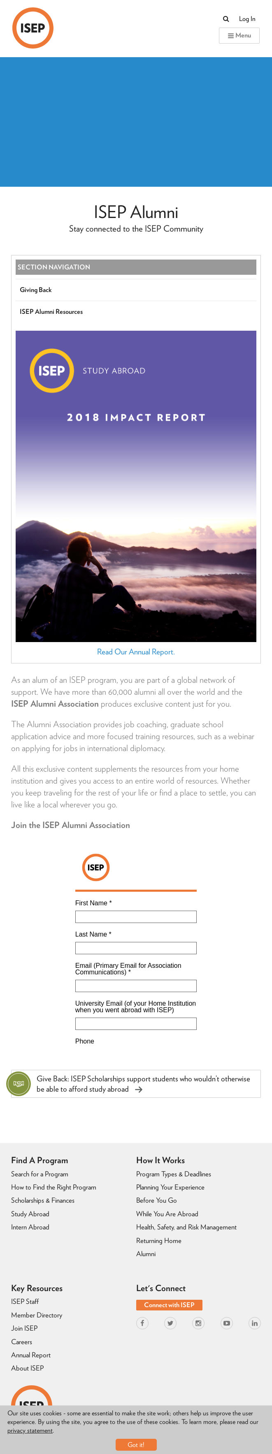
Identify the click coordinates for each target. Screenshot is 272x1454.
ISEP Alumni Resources (51, 311)
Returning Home (158, 1240)
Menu (239, 35)
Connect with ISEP (169, 1305)
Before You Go (156, 1200)
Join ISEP (24, 1328)
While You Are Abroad (167, 1214)
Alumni (146, 1254)
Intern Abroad (30, 1227)
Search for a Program (39, 1174)
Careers (21, 1342)
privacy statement (30, 1430)
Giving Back (36, 290)
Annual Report (31, 1355)
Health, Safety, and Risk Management (186, 1227)
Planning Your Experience (170, 1187)
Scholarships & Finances (42, 1200)
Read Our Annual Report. (136, 651)
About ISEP (27, 1368)
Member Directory (36, 1315)
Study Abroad (30, 1214)
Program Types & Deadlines (173, 1174)
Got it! (136, 1445)
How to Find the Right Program (53, 1187)
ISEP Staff (25, 1301)
